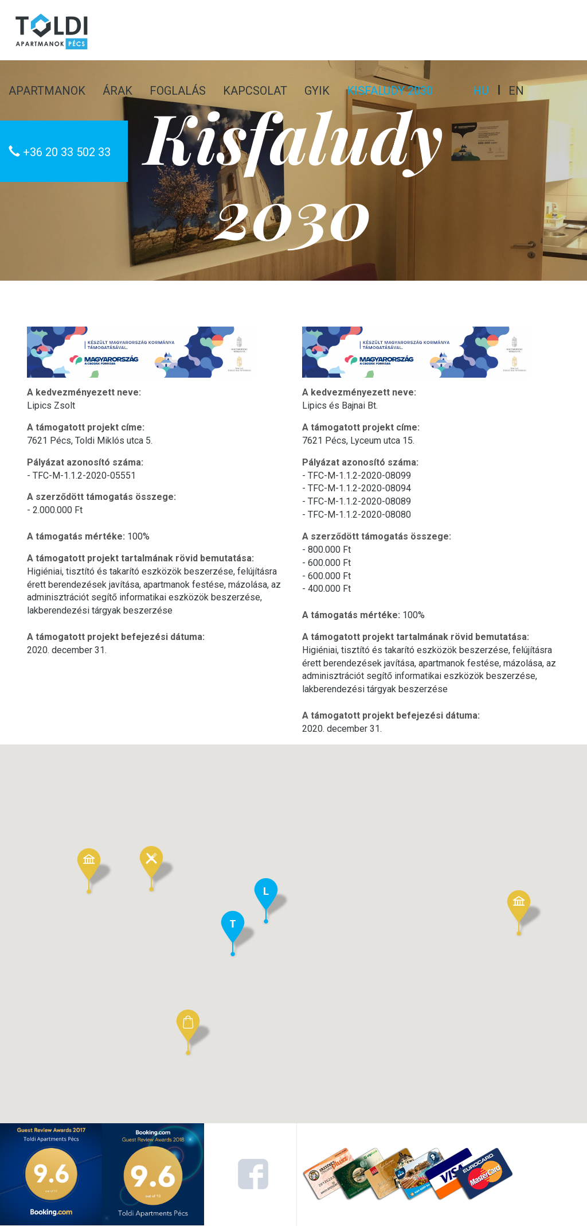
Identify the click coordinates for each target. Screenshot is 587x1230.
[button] (194, 1033)
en (516, 91)
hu (480, 91)
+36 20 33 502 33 (60, 152)
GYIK (317, 91)
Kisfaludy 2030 (390, 91)
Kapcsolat (255, 91)
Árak (117, 91)
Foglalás (178, 91)
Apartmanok (47, 91)
